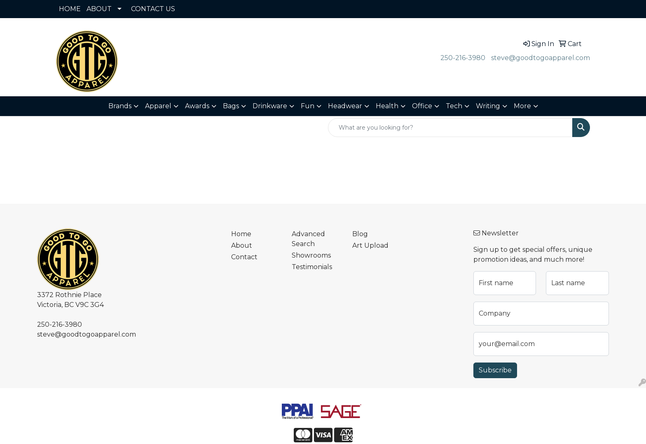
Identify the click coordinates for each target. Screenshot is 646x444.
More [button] (522, 106)
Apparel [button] (158, 106)
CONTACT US (153, 9)
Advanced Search (308, 239)
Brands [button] (119, 106)
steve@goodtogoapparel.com (540, 58)
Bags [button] (231, 106)
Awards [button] (197, 106)
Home (241, 234)
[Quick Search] (450, 127)
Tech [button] (454, 106)
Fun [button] (307, 106)
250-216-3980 (462, 58)
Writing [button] (488, 106)
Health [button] (387, 106)
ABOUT (99, 9)
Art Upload (370, 245)
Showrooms (311, 255)
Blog (360, 234)
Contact (244, 257)
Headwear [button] (345, 106)
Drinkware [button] (270, 106)
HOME (70, 9)
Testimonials (312, 267)
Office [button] (422, 106)
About (241, 245)
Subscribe (495, 370)
